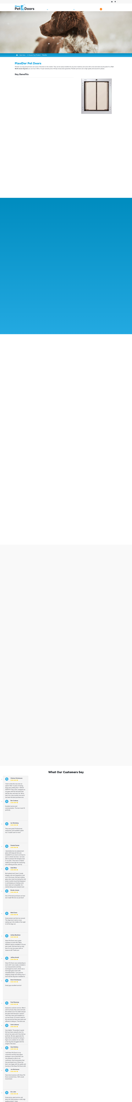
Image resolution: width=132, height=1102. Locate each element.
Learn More (20, 230)
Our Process (46, 190)
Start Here (22, 55)
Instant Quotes (26, 190)
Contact (110, 1021)
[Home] (112, 1)
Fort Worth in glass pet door (36, 178)
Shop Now (61, 96)
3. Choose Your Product (34, 55)
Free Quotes (24, 96)
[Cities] (115, 1)
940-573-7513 (43, 96)
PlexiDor (44, 55)
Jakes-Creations (53, 1034)
